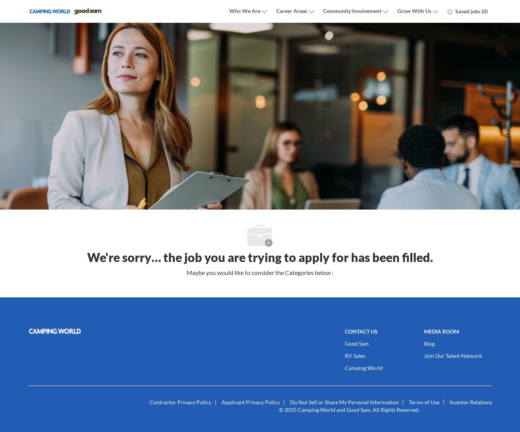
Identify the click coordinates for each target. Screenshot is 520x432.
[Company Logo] (66, 11)
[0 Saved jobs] (467, 11)
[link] (102, 331)
